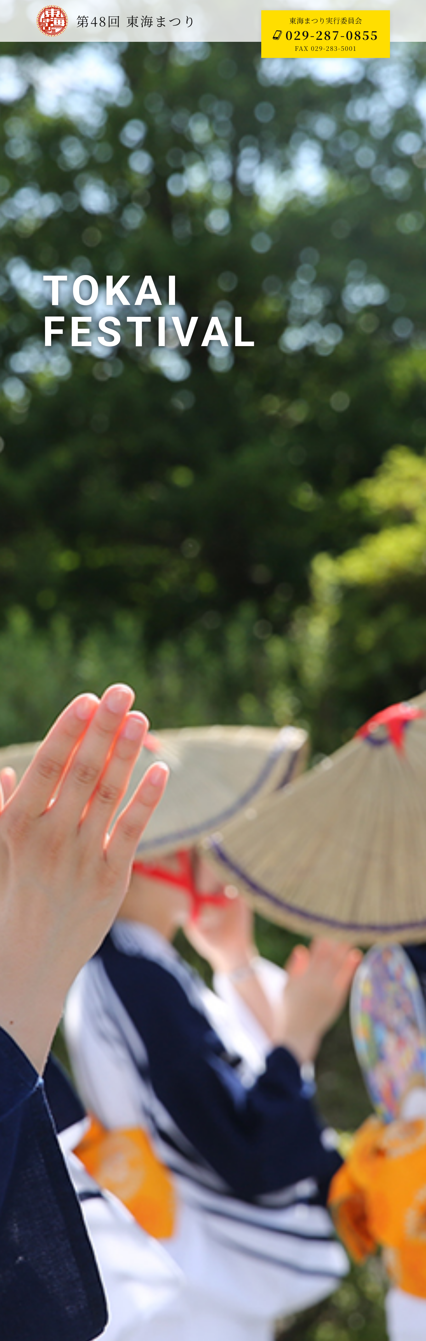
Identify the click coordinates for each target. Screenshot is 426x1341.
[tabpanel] (213, 670)
